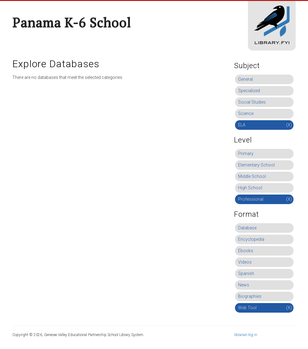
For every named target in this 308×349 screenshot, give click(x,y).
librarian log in (245, 335)
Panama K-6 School (71, 22)
